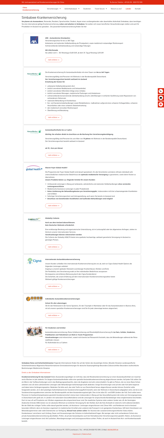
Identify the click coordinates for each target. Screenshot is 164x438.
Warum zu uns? (116, 9)
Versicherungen (52, 9)
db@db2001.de (112, 430)
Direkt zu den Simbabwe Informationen (36, 372)
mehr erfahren (53, 60)
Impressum (77, 434)
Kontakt (138, 9)
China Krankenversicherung (31, 9)
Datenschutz (86, 434)
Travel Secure (100, 9)
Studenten (87, 9)
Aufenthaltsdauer (71, 9)
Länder (128, 9)
